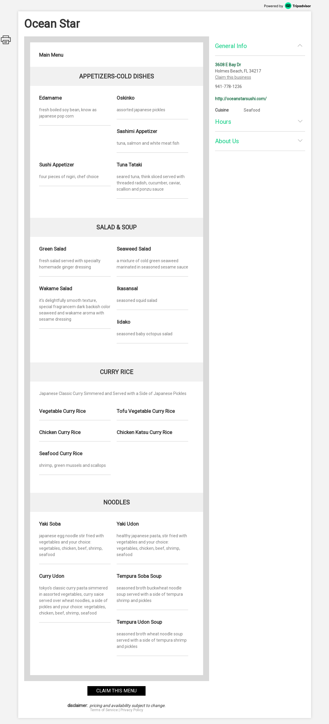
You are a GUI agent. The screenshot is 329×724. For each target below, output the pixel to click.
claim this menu (116, 691)
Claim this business (233, 77)
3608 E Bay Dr (228, 64)
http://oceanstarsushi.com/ (241, 98)
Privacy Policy (132, 710)
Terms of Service (104, 710)
